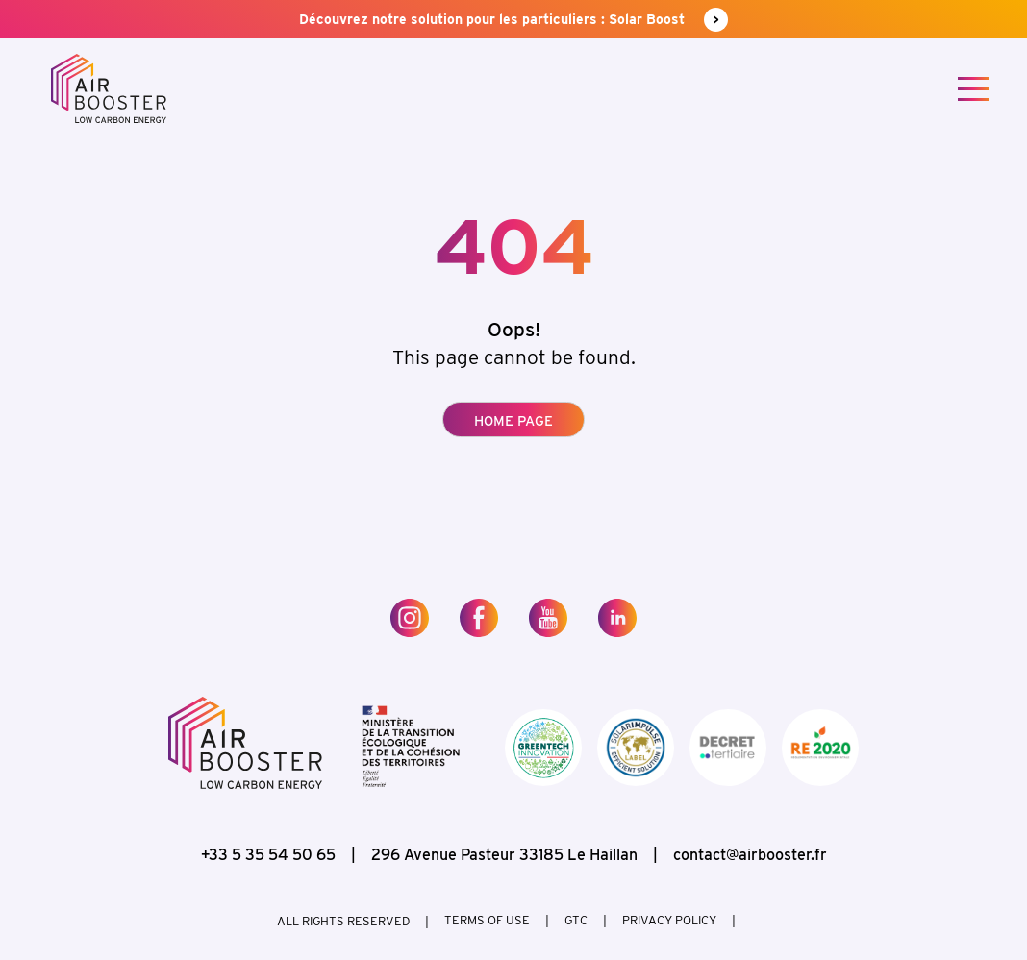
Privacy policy (669, 921)
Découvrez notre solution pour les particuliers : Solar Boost (513, 20)
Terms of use (487, 921)
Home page (513, 420)
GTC (576, 921)
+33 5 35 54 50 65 (268, 855)
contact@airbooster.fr (750, 855)
